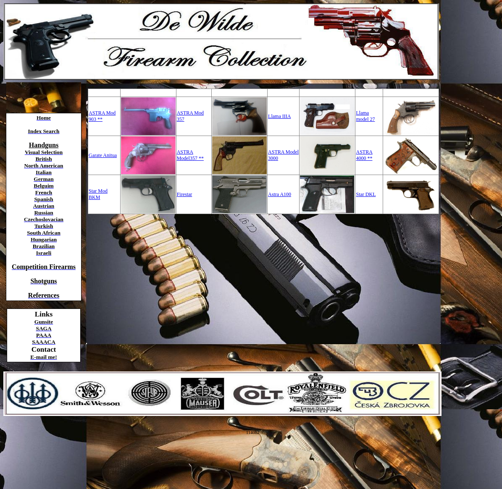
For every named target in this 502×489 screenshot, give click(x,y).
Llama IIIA (279, 116)
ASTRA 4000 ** (364, 155)
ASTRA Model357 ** (190, 155)
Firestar (184, 194)
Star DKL (366, 194)
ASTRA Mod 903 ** (102, 116)
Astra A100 (279, 194)
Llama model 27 (365, 116)
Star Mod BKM (98, 194)
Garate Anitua (103, 155)
